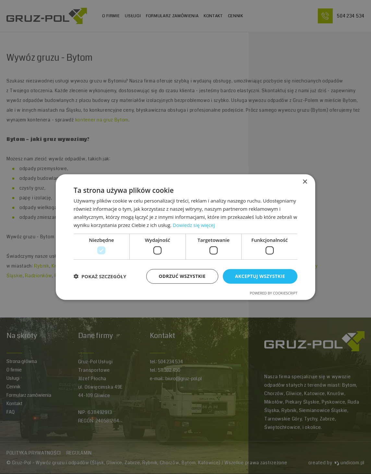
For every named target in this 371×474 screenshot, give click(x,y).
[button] (100, 276)
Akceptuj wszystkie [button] (260, 276)
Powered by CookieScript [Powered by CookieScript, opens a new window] (273, 292)
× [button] (304, 182)
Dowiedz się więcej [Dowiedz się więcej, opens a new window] (194, 224)
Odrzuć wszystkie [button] (182, 276)
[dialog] (185, 237)
